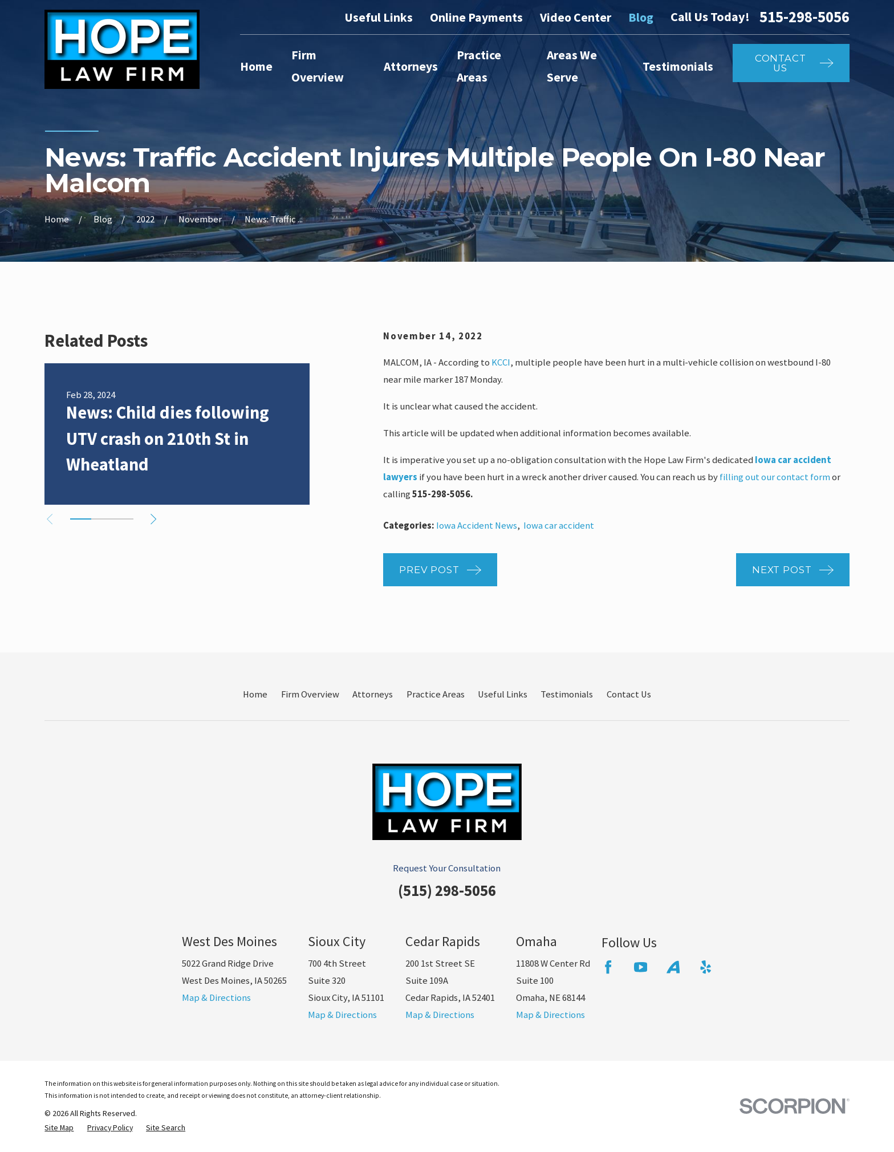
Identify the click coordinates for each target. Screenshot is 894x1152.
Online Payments (476, 17)
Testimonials (567, 694)
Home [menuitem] (256, 66)
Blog (640, 17)
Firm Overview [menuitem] (317, 66)
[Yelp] (705, 966)
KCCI (500, 362)
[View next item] (153, 519)
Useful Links (378, 17)
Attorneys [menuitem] (411, 66)
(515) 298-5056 (447, 890)
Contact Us (629, 694)
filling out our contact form (775, 477)
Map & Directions (216, 998)
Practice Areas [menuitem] (479, 66)
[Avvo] (673, 966)
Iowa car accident (558, 526)
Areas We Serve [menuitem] (572, 66)
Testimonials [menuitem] (678, 66)
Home (255, 694)
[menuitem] (59, 1128)
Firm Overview (310, 694)
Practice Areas (436, 694)
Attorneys (372, 694)
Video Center (575, 17)
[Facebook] (608, 966)
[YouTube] (640, 966)
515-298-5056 (804, 17)
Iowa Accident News (476, 526)
